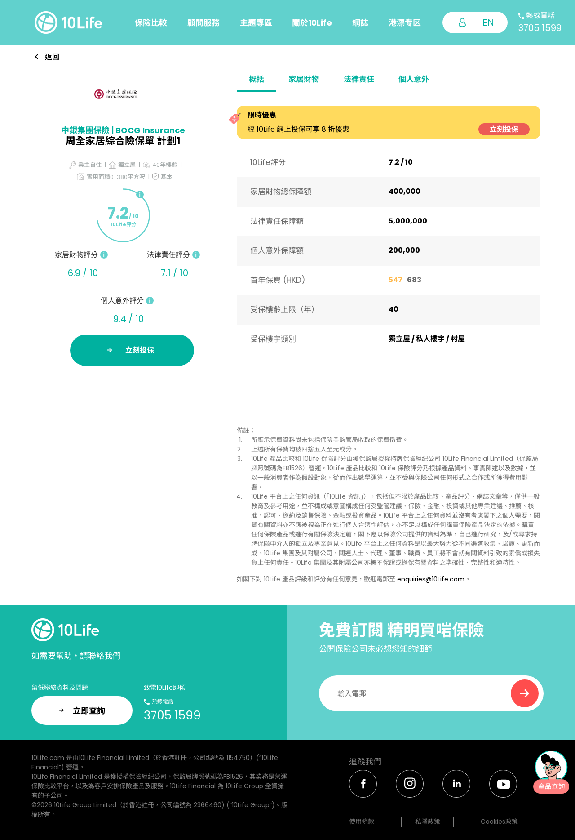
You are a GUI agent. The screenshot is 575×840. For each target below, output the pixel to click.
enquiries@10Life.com (430, 579)
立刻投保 (504, 129)
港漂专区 (405, 22)
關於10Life (312, 22)
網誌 (360, 22)
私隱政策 (427, 821)
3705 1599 (540, 28)
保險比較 (151, 22)
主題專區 (256, 22)
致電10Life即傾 (165, 687)
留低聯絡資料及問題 (59, 687)
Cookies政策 (499, 821)
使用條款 (361, 821)
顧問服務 (203, 22)
